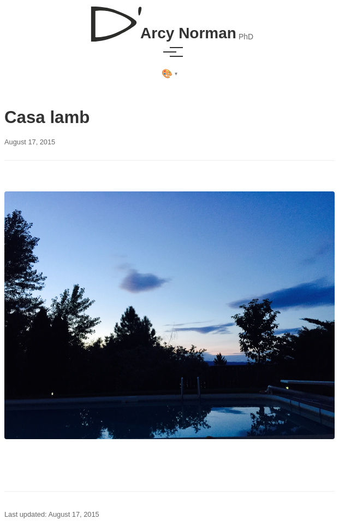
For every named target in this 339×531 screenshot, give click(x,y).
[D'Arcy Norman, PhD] (169, 19)
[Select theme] (169, 74)
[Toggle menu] (170, 52)
